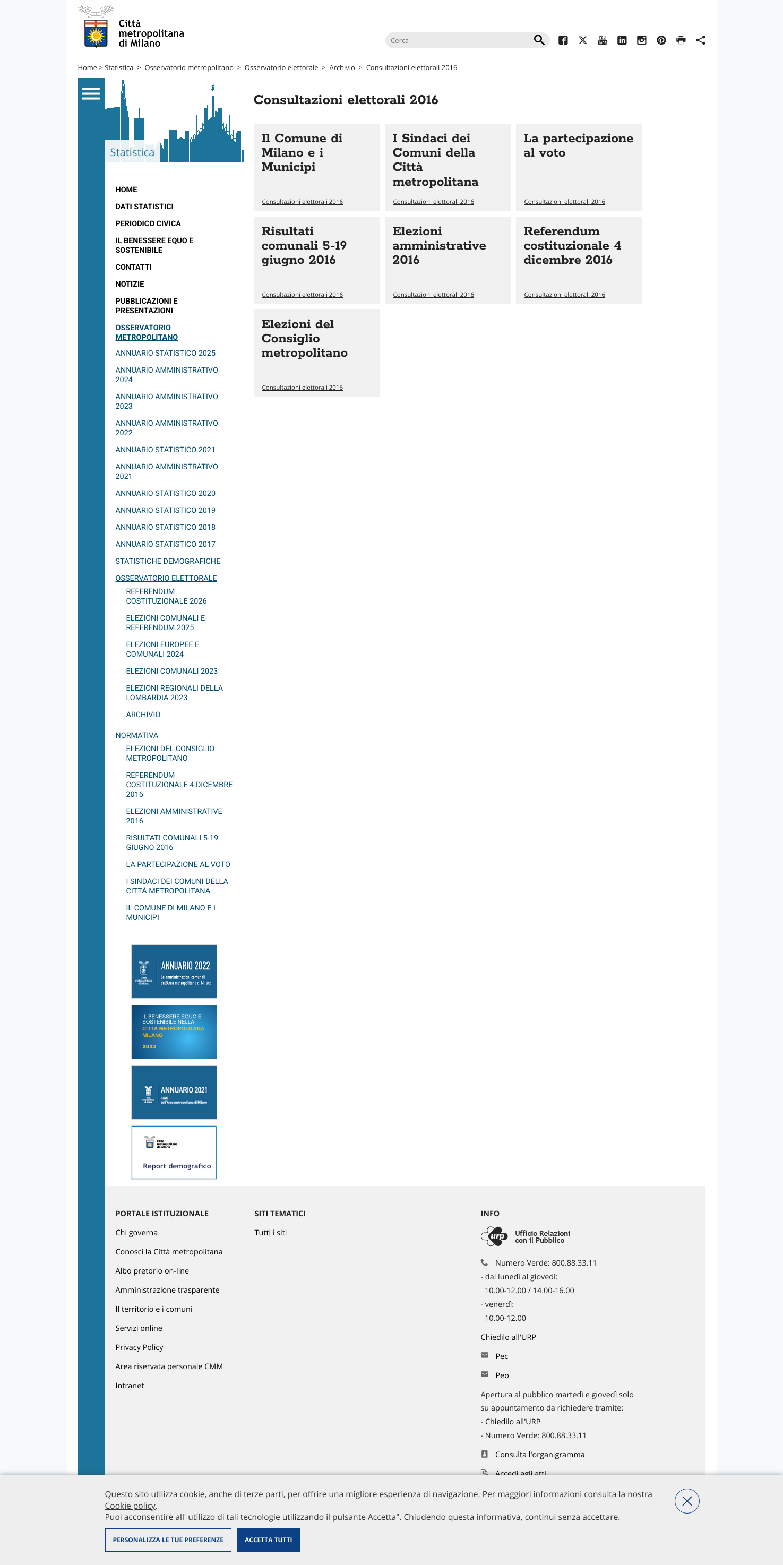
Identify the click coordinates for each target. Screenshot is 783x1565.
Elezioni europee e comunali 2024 (163, 649)
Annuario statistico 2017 (166, 544)
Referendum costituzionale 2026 (166, 596)
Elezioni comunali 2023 (172, 671)
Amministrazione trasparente (168, 1290)
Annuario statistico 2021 (166, 449)
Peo (502, 1376)
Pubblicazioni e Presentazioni (147, 306)
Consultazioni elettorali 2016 (412, 67)
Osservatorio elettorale (282, 67)
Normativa (137, 735)
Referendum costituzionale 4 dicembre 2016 (179, 785)
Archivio (342, 67)
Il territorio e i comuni (154, 1309)
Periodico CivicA (149, 223)
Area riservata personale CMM (169, 1367)
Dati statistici (145, 206)
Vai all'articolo (317, 167)
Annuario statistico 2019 (166, 510)
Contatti (134, 267)
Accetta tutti (268, 1539)
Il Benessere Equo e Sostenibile (155, 245)
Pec (501, 1357)
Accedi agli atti (520, 1474)
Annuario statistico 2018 (166, 527)
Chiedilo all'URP (509, 1337)
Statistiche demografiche (168, 561)
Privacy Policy (140, 1348)
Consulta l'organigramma (540, 1455)
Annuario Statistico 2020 (166, 493)
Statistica (119, 67)
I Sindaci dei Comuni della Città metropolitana (177, 886)
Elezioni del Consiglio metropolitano (170, 753)
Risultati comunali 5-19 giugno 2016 (172, 842)
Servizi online (139, 1328)
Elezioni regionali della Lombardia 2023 (174, 693)
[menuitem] (174, 190)
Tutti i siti (271, 1233)
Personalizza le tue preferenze (168, 1539)
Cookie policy (130, 1505)
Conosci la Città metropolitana (169, 1252)
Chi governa (137, 1233)
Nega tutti (687, 1501)
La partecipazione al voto (178, 864)
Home (88, 67)
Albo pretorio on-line (153, 1271)
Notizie (130, 284)
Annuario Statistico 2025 (166, 353)
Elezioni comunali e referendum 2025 (165, 623)
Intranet (130, 1386)
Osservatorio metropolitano (189, 67)
